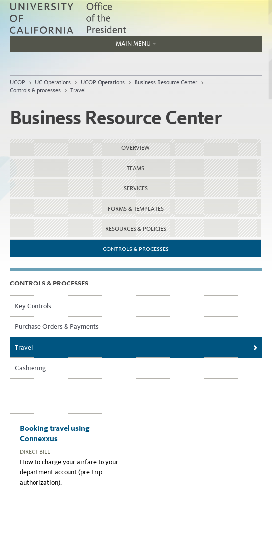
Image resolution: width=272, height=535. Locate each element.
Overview (135, 147)
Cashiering (30, 368)
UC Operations (53, 82)
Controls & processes (35, 90)
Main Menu (83, 46)
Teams (135, 168)
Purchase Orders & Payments (57, 326)
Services (136, 188)
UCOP (17, 82)
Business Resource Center (166, 82)
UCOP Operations (103, 82)
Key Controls (33, 306)
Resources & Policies (135, 228)
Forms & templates (136, 208)
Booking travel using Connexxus (55, 433)
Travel (78, 90)
